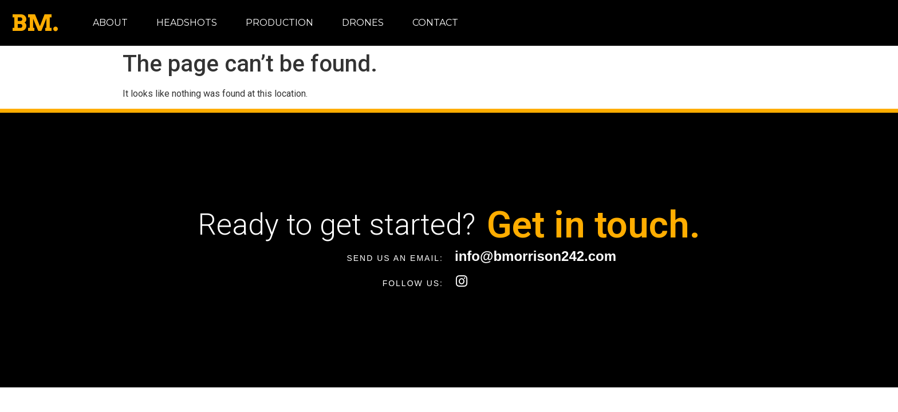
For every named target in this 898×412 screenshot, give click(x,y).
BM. (34, 23)
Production (279, 22)
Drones (363, 22)
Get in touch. (593, 225)
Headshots (186, 22)
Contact (435, 22)
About (110, 22)
